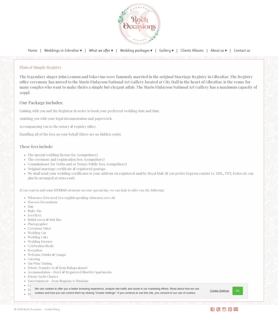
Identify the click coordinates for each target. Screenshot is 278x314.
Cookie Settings (219, 290)
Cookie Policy (52, 309)
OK (238, 290)
